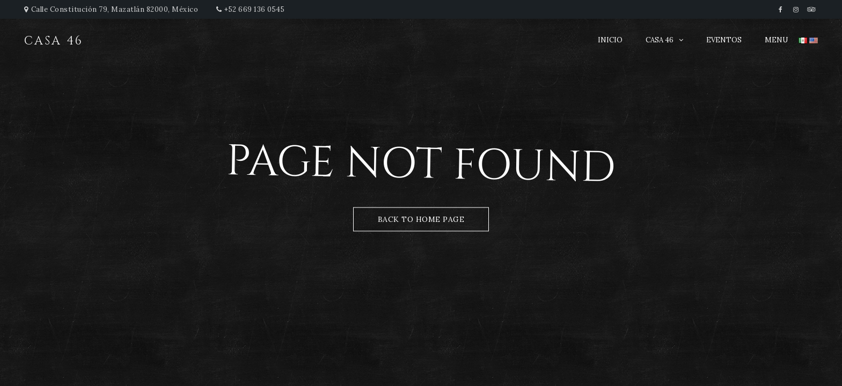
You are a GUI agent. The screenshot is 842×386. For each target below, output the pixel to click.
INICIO (610, 39)
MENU (776, 39)
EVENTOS (724, 39)
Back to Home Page (421, 219)
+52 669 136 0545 (254, 9)
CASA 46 (659, 39)
